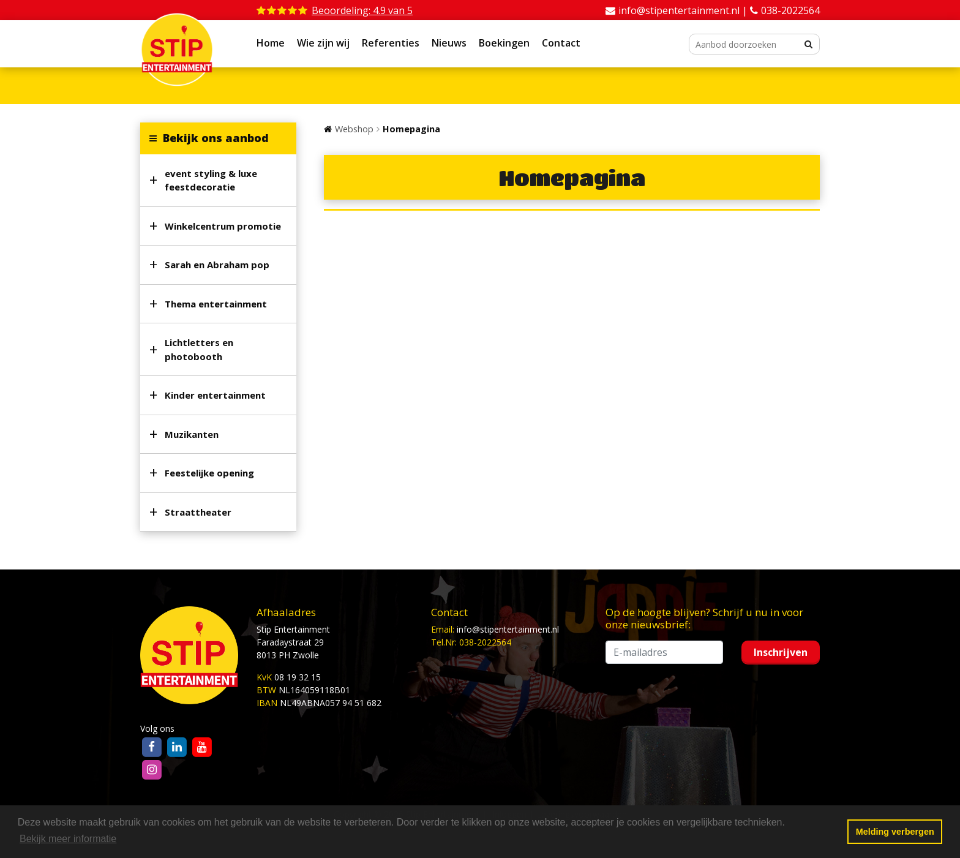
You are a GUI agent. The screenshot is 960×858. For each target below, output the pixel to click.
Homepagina (411, 129)
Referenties (390, 43)
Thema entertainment (216, 304)
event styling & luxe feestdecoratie (211, 180)
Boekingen (504, 43)
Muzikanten (192, 434)
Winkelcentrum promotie (223, 226)
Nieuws (449, 43)
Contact (561, 43)
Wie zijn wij (323, 43)
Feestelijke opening (209, 473)
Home (271, 43)
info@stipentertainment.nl (508, 629)
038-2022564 (790, 10)
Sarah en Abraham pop (217, 264)
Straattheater (198, 512)
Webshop (354, 129)
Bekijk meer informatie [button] (68, 839)
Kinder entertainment (215, 395)
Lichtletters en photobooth (199, 349)
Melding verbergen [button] (895, 832)
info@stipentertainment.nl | (684, 10)
